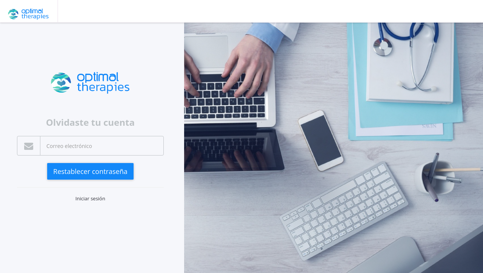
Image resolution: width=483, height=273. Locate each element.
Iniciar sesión (90, 198)
